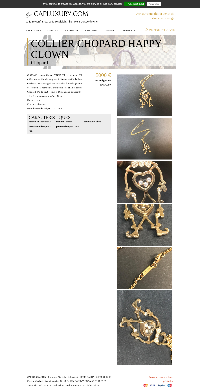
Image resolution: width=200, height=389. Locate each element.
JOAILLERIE (52, 30)
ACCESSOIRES (71, 30)
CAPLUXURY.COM (61, 14)
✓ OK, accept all (135, 3)
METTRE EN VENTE (162, 30)
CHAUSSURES (128, 30)
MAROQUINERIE (33, 30)
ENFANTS (109, 30)
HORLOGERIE (90, 30)
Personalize (154, 4)
